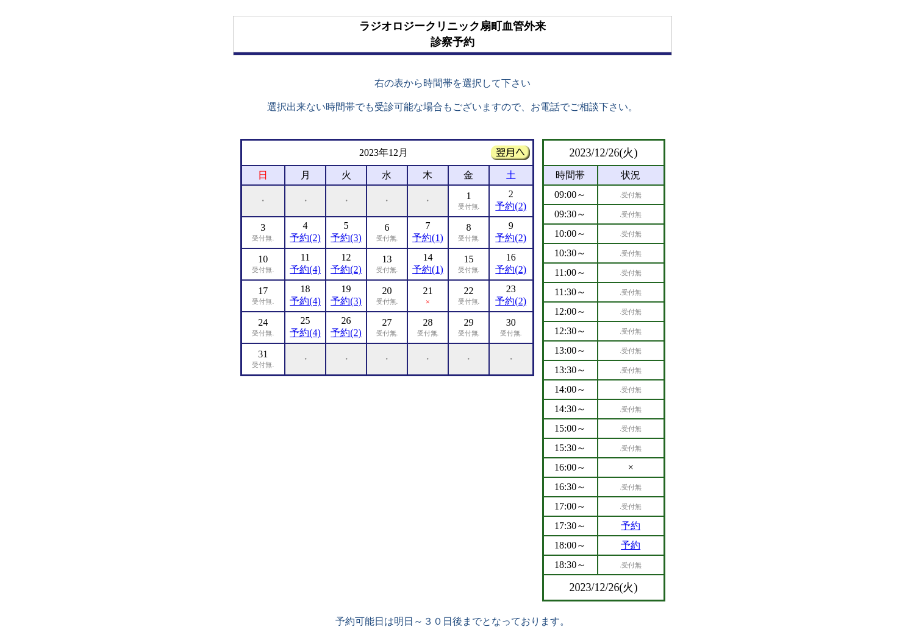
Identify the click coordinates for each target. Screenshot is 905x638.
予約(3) (346, 238)
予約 (630, 526)
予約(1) (427, 238)
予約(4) (305, 269)
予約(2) (510, 206)
